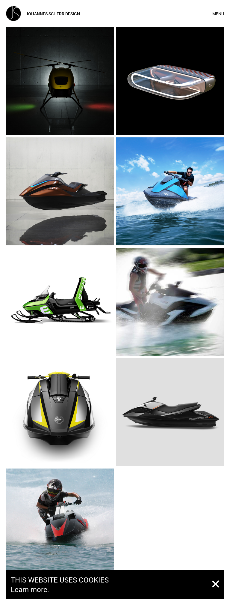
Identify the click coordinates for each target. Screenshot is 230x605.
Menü (218, 13)
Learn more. (30, 589)
